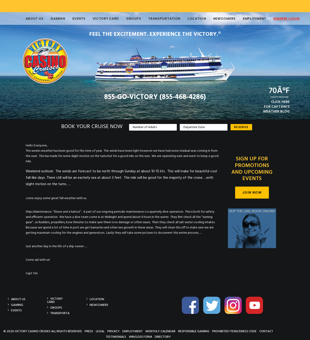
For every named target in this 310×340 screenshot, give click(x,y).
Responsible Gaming (193, 331)
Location (193, 18)
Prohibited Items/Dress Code (234, 331)
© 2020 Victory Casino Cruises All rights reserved (42, 331)
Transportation (161, 18)
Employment (251, 18)
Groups (130, 18)
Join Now (252, 192)
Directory (163, 337)
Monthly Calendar (160, 331)
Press (89, 331)
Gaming (54, 18)
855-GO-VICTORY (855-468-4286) (155, 97)
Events (75, 18)
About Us (31, 18)
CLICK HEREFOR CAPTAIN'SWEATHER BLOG (276, 107)
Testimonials (116, 337)
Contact (266, 331)
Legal (100, 331)
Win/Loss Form (140, 337)
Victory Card (102, 18)
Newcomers (221, 18)
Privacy (113, 331)
